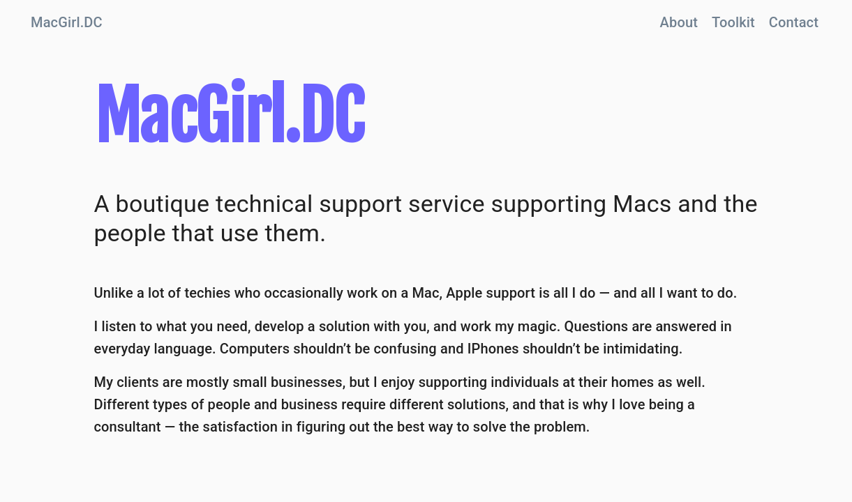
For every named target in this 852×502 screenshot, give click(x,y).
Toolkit (733, 22)
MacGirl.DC (67, 22)
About (679, 22)
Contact (794, 22)
